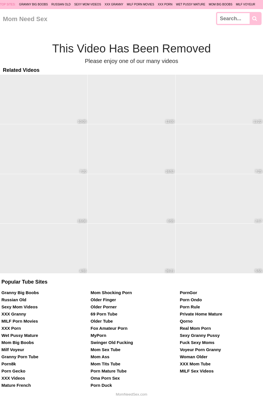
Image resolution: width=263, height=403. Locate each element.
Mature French (16, 385)
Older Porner (104, 306)
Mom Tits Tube (105, 363)
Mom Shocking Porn (111, 292)
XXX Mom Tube (195, 363)
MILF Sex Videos (197, 371)
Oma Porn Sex (105, 378)
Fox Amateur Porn (109, 328)
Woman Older (193, 356)
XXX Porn (165, 4)
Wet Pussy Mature (190, 4)
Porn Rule (190, 306)
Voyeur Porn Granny (200, 349)
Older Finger (103, 299)
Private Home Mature (201, 314)
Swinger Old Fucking (112, 342)
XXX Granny (114, 4)
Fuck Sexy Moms (197, 342)
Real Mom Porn (195, 328)
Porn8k (8, 363)
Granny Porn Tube (19, 356)
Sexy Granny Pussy (200, 335)
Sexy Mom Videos (87, 4)
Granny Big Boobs (33, 4)
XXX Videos (13, 378)
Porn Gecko (13, 371)
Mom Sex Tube (105, 349)
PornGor (188, 292)
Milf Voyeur (245, 4)
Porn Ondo (191, 299)
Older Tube (102, 321)
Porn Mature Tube (108, 371)
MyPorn (98, 335)
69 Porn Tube (104, 314)
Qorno (186, 321)
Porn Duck (101, 385)
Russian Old (61, 4)
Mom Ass (100, 356)
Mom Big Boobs (221, 4)
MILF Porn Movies (140, 4)
